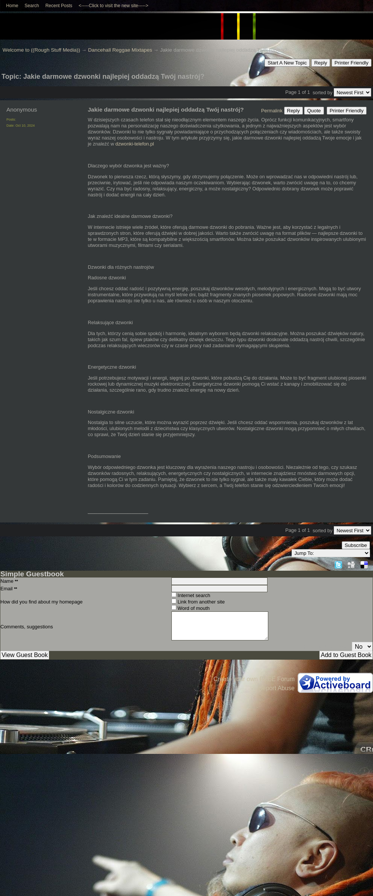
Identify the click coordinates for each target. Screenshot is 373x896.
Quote (314, 110)
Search (31, 5)
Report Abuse (276, 688)
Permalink (272, 110)
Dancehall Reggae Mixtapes (120, 50)
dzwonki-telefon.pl (134, 144)
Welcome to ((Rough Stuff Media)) (41, 50)
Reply (320, 63)
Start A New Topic (287, 63)
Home (12, 5)
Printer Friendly (351, 63)
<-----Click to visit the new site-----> (113, 5)
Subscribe (356, 545)
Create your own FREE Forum (254, 679)
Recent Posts (58, 5)
